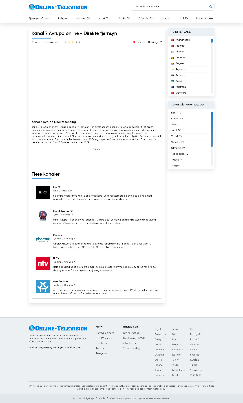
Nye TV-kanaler (104, 338)
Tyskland (57, 239)
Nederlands (178, 370)
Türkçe (193, 365)
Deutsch (159, 350)
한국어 (175, 365)
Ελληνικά (159, 355)
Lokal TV (182, 18)
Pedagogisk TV (179, 154)
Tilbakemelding (131, 348)
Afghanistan (180, 40)
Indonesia (177, 350)
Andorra (178, 57)
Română (194, 339)
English (158, 360)
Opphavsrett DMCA (134, 338)
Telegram (101, 353)
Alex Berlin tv (60, 281)
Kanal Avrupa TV (63, 211)
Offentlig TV (145, 18)
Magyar (176, 344)
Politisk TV (177, 160)
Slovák (193, 350)
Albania (177, 46)
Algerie (177, 52)
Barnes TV (177, 119)
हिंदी (174, 334)
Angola (177, 63)
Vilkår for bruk (130, 343)
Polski (193, 329)
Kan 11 (56, 187)
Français (159, 375)
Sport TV (103, 18)
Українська (196, 370)
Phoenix (57, 235)
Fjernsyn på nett (39, 18)
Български (160, 334)
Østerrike (178, 93)
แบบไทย (194, 360)
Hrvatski (176, 339)
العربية (158, 329)
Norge (165, 18)
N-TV (56, 258)
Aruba (177, 81)
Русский (194, 344)
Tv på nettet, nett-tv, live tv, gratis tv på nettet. (55, 348)
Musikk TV (124, 18)
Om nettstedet (132, 333)
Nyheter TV (83, 18)
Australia (178, 87)
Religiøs (62, 18)
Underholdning (205, 18)
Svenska (194, 355)
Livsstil (174, 124)
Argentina (179, 69)
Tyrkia (139, 42)
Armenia (178, 75)
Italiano (176, 355)
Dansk (158, 344)
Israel (55, 191)
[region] (191, 66)
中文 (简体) (195, 375)
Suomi (158, 370)
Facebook (101, 343)
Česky (158, 339)
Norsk (175, 375)
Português (195, 334)
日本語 (175, 360)
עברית (175, 329)
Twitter (100, 348)
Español (159, 365)
